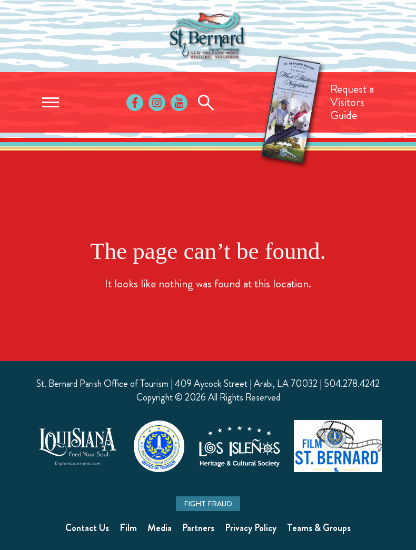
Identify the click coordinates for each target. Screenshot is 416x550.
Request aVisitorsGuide (352, 102)
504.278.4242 (352, 384)
